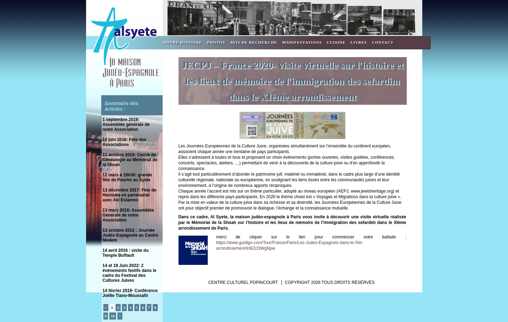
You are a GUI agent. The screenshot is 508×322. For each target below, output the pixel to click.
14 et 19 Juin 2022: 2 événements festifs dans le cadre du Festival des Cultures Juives (130, 273)
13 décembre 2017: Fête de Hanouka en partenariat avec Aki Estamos (130, 195)
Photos (216, 42)
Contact (382, 42)
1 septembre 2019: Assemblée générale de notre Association (126, 124)
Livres (358, 42)
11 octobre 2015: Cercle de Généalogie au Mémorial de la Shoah (130, 159)
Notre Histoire (182, 42)
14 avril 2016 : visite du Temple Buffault (126, 253)
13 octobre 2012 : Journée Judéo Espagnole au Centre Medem (130, 235)
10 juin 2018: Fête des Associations (124, 142)
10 (113, 316)
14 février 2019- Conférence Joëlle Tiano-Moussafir (130, 293)
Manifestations (302, 42)
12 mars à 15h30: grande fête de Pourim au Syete (127, 177)
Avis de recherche (253, 42)
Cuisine (336, 42)
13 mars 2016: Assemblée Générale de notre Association (128, 215)
